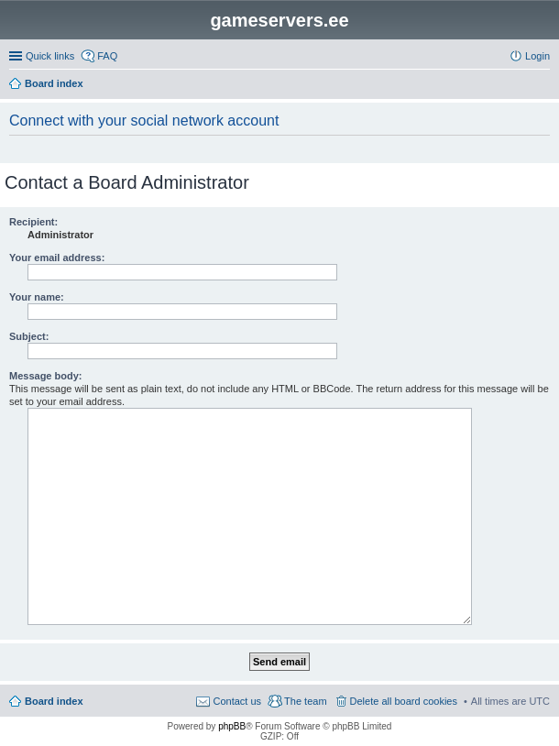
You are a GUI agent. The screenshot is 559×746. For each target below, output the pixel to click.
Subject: (29, 336)
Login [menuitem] (537, 55)
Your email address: (56, 257)
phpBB (232, 726)
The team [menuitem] (305, 701)
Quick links (50, 55)
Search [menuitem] (542, 85)
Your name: (36, 296)
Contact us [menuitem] (237, 701)
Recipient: (33, 221)
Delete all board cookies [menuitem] (403, 701)
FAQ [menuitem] (107, 55)
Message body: (45, 375)
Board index (54, 701)
